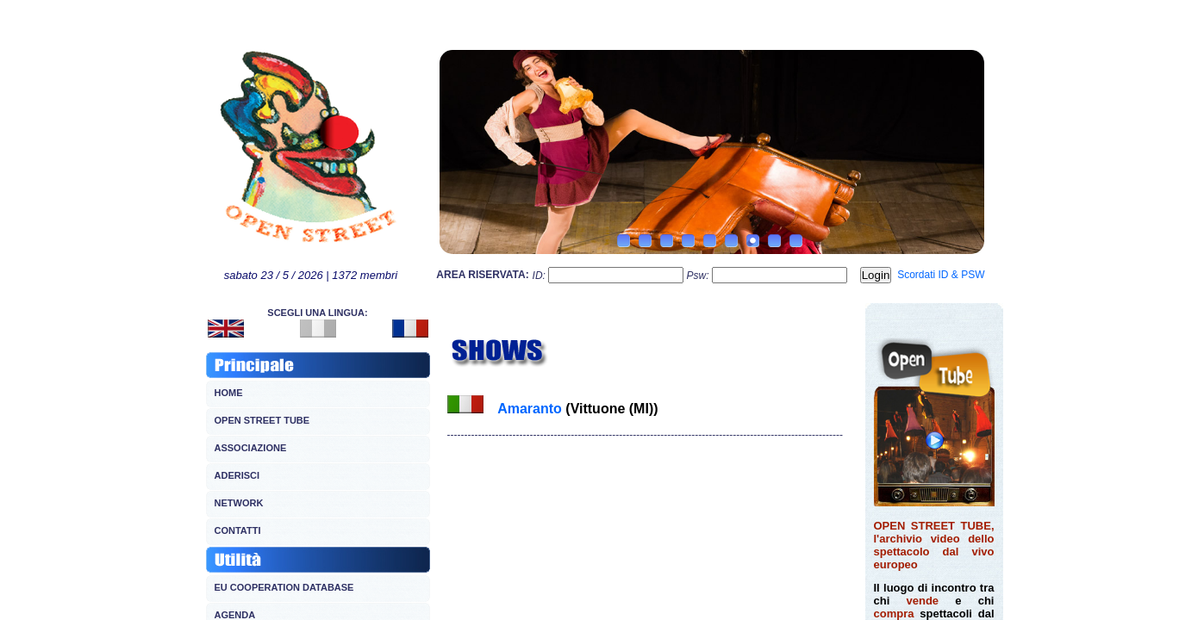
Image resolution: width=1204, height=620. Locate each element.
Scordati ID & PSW (940, 275)
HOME (229, 393)
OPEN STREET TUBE (262, 420)
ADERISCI (237, 475)
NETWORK (239, 503)
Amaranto (531, 408)
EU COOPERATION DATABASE (284, 587)
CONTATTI (238, 530)
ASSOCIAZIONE (251, 448)
